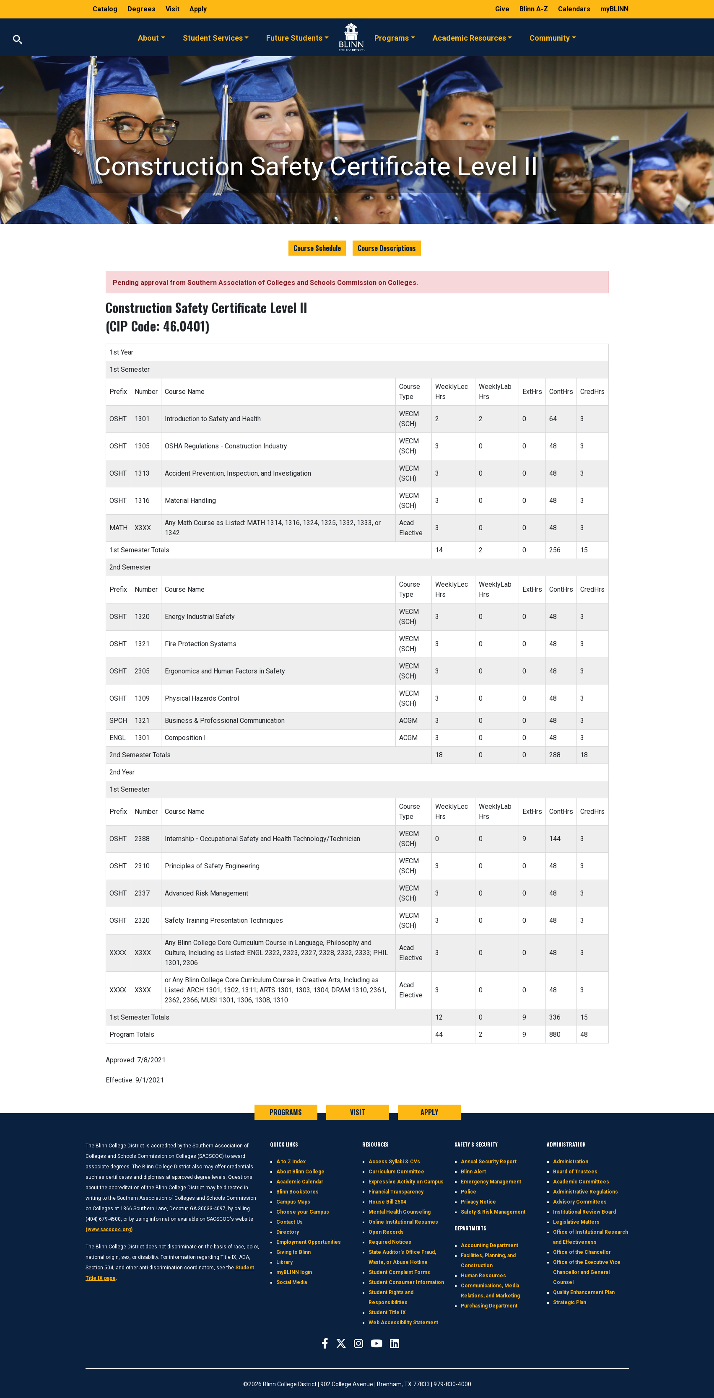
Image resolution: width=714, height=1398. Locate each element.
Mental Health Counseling (400, 1212)
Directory (287, 1232)
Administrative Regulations (585, 1192)
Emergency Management (491, 1182)
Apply (198, 9)
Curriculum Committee (396, 1172)
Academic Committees (581, 1182)
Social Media (291, 1282)
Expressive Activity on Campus (406, 1182)
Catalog (106, 9)
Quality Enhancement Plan (584, 1292)
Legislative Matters (576, 1222)
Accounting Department (489, 1245)
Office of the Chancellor (582, 1252)
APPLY (429, 1112)
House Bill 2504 (387, 1202)
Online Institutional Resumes (403, 1222)
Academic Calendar (299, 1182)
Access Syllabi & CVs (394, 1162)
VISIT (357, 1112)
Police (468, 1192)
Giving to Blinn (293, 1252)
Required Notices (390, 1242)
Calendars (575, 9)
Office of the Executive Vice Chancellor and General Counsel (587, 1272)
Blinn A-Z (534, 9)
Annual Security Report (489, 1162)
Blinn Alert (473, 1172)
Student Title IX (387, 1312)
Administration (570, 1162)
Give (503, 9)
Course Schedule (317, 248)
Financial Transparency (396, 1192)
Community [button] (550, 37)
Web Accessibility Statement (403, 1323)
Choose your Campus (302, 1212)
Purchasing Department (489, 1306)
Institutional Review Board (584, 1212)
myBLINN (614, 9)
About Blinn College (300, 1172)
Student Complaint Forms (399, 1272)
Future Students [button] (294, 37)
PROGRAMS (286, 1112)
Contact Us (289, 1222)
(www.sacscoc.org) (109, 1229)
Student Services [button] (213, 37)
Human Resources (483, 1276)
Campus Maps (293, 1202)
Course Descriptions (387, 248)
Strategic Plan (569, 1302)
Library (284, 1262)
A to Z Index (291, 1162)
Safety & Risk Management (493, 1212)
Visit (173, 9)
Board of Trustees (575, 1172)
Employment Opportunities (308, 1242)
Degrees (141, 9)
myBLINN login (294, 1272)
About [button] (148, 37)
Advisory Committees (580, 1202)
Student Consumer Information (406, 1282)
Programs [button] (391, 37)
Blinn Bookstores (297, 1192)
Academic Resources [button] (469, 37)
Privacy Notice (478, 1202)
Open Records (386, 1232)
